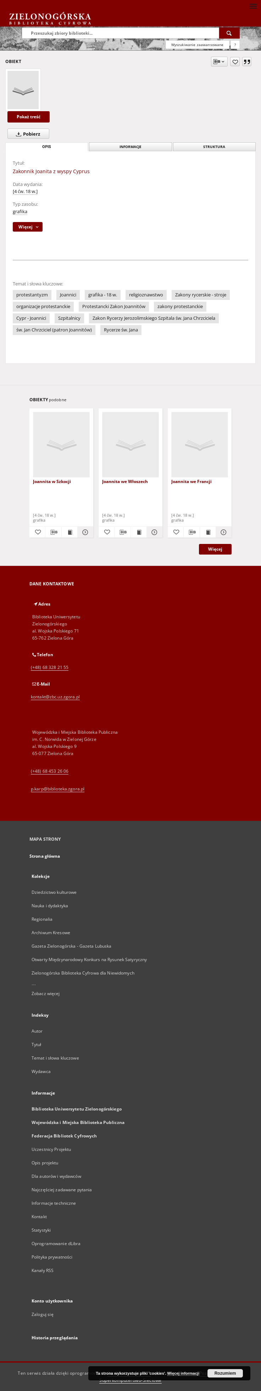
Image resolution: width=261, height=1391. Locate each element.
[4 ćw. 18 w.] (25, 191)
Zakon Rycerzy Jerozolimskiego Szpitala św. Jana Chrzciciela (154, 318)
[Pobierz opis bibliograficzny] (53, 532)
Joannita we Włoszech (125, 481)
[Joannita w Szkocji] (61, 445)
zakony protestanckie (180, 306)
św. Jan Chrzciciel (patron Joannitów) (54, 330)
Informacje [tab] (130, 146)
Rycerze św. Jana (121, 330)
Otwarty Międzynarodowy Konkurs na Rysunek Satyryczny (89, 959)
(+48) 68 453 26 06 (49, 771)
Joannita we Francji (191, 481)
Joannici (68, 295)
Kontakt (39, 1217)
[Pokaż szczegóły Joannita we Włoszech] (153, 532)
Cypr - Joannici (31, 318)
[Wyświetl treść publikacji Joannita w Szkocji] (69, 532)
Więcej (215, 549)
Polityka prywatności (52, 1257)
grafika (20, 212)
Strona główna (44, 856)
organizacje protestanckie (43, 306)
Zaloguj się (43, 1314)
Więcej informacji (183, 1373)
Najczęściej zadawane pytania (62, 1190)
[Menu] (252, 5)
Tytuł (36, 1044)
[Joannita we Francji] (200, 445)
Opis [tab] (46, 146)
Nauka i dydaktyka (50, 906)
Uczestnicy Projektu (51, 1149)
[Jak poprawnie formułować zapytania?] (235, 44)
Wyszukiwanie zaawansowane (197, 44)
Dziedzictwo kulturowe (54, 892)
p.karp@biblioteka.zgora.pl (57, 789)
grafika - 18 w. (102, 295)
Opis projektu (45, 1163)
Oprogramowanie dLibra (56, 1243)
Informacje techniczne (54, 1203)
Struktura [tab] (214, 146)
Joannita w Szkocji (52, 481)
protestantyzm (32, 295)
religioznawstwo (146, 295)
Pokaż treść (28, 117)
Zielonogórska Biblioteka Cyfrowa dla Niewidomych (83, 973)
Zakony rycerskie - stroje (200, 295)
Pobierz (26, 134)
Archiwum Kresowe (51, 933)
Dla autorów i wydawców (56, 1176)
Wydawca (41, 1071)
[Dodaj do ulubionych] (235, 61)
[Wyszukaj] (229, 33)
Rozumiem (225, 1373)
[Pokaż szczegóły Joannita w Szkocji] (84, 532)
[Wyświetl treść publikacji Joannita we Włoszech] (138, 532)
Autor (37, 1031)
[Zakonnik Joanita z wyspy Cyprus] (23, 90)
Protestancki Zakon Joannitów (113, 306)
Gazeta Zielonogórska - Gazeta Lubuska (71, 946)
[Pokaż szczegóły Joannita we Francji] (223, 532)
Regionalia (42, 919)
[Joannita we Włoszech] (130, 445)
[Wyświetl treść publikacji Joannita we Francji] (208, 532)
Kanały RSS (43, 1270)
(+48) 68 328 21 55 (49, 667)
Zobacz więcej (46, 993)
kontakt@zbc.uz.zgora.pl (55, 697)
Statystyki (41, 1230)
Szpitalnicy (69, 318)
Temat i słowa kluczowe (55, 1058)
